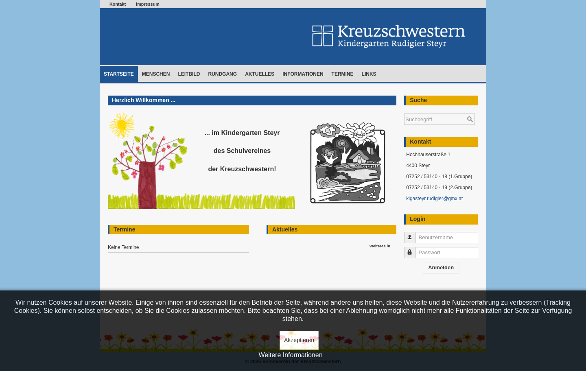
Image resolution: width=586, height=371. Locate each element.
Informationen (302, 74)
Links (369, 74)
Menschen (156, 74)
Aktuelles (259, 74)
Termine (343, 74)
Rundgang (222, 74)
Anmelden (441, 267)
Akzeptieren (299, 340)
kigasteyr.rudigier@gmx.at (434, 198)
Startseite (119, 74)
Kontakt (117, 4)
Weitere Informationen (290, 354)
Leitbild (189, 74)
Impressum (148, 4)
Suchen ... (404, 109)
